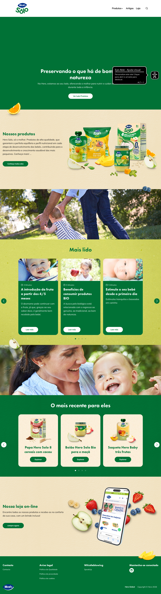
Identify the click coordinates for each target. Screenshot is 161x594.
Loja (138, 8)
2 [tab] (79, 339)
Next (156, 299)
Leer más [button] (29, 329)
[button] (147, 8)
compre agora (13, 525)
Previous (3, 299)
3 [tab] (82, 339)
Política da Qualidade (48, 569)
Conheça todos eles (15, 164)
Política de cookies (47, 578)
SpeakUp (88, 569)
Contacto (6, 569)
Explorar (38, 459)
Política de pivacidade (48, 574)
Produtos (116, 8)
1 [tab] (75, 339)
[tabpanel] (38, 297)
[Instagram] (131, 570)
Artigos (129, 8)
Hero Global (130, 587)
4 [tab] (85, 339)
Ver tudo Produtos (80, 96)
